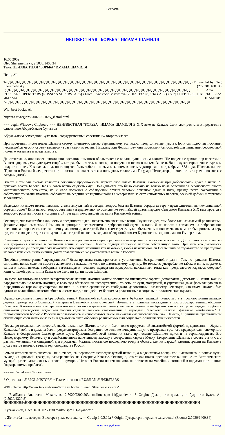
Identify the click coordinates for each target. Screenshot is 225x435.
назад (7, 425)
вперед (216, 425)
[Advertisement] (112, 21)
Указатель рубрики (108, 425)
